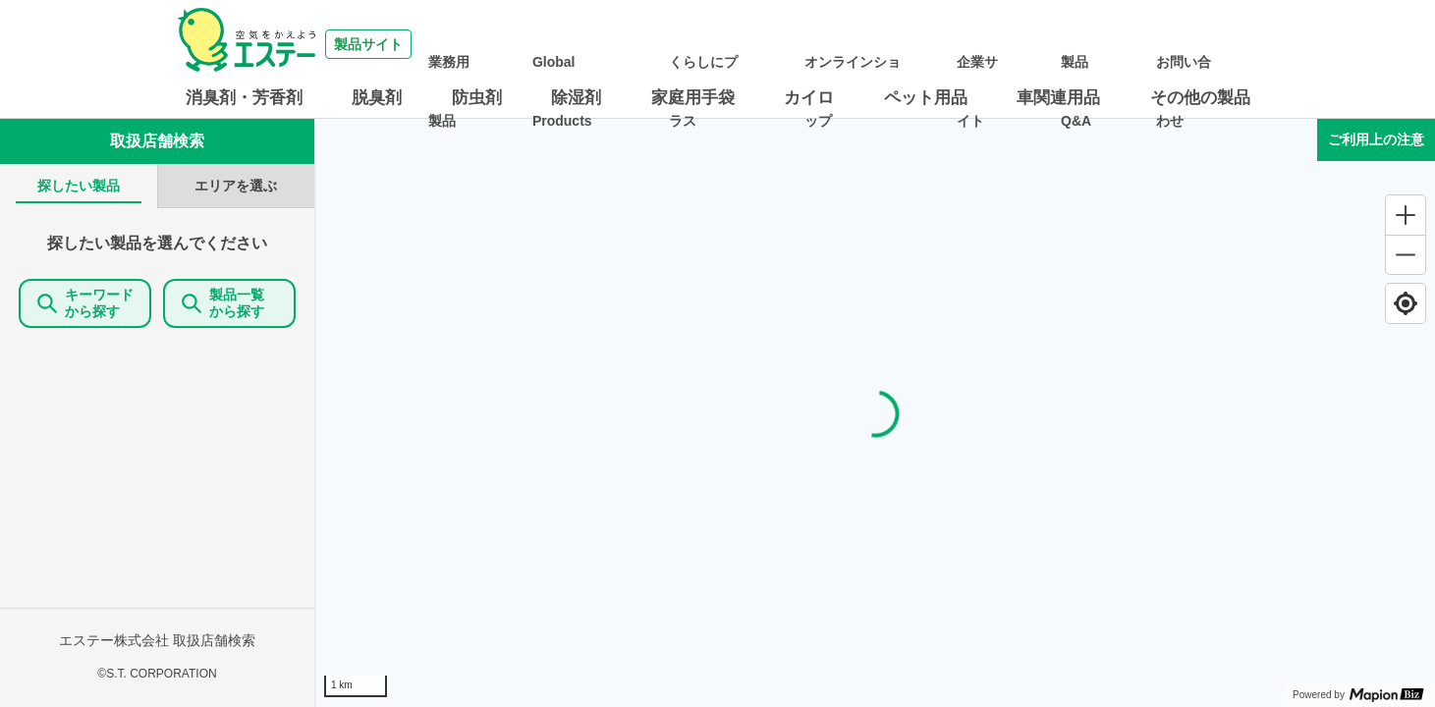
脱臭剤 (377, 97)
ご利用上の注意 (1376, 139)
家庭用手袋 (693, 97)
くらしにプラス (795, 44)
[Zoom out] (1405, 254)
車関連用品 (1058, 97)
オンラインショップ (933, 44)
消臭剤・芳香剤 (244, 97)
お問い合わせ (1203, 44)
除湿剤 (576, 97)
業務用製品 (587, 44)
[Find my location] (1405, 303)
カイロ (809, 97)
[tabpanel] (157, 457)
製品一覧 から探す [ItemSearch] (230, 303)
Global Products (684, 44)
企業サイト (1043, 44)
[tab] (78, 186)
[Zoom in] (1405, 215)
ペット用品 (925, 97)
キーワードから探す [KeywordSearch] (85, 303)
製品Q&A (1119, 44)
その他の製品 (1200, 97)
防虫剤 (477, 97)
